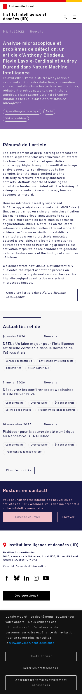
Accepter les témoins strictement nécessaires (40, 682)
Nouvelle (37, 31)
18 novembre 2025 (17, 424)
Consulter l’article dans (36, 295)
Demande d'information (31, 566)
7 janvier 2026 (14, 382)
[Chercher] (65, 17)
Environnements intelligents (56, 361)
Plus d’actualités (18, 470)
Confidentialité (14, 403)
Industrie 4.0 (13, 368)
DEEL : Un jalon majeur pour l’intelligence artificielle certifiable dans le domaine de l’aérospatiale (38, 348)
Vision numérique (15, 118)
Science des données (18, 410)
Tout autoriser (41, 656)
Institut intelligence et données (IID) (25, 17)
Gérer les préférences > (41, 668)
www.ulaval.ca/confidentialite (31, 643)
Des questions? (26, 595)
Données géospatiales (18, 361)
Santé (49, 111)
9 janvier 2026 (14, 336)
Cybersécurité (39, 403)
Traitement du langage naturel (56, 410)
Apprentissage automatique (22, 111)
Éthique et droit (64, 403)
